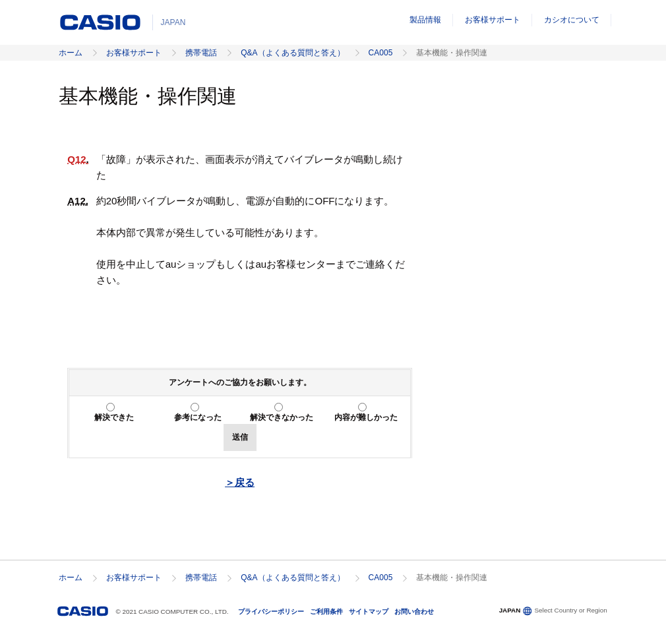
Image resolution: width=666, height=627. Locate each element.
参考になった (198, 417)
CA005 (381, 52)
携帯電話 (201, 52)
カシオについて (571, 19)
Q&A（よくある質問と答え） (292, 52)
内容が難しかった (366, 417)
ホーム (70, 52)
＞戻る (240, 482)
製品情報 (425, 19)
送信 (240, 437)
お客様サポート (492, 19)
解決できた (114, 417)
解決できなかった (281, 417)
